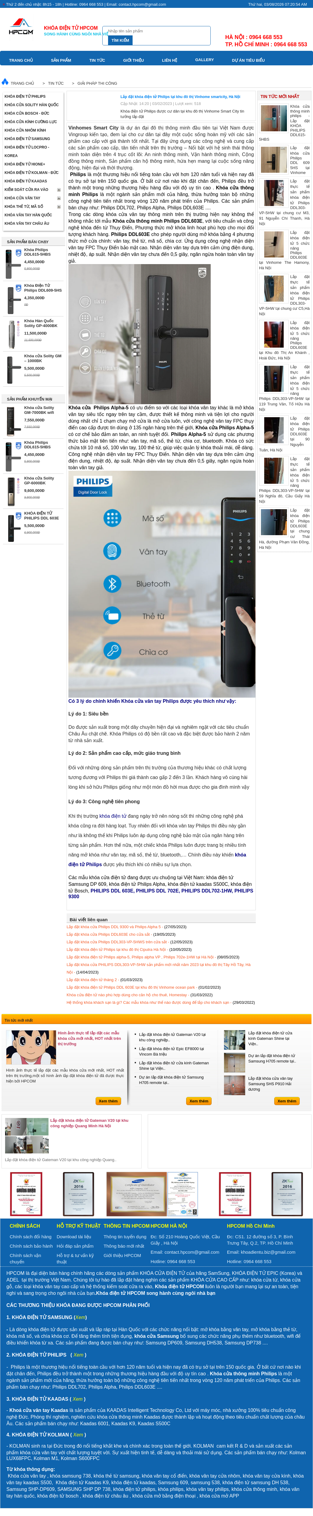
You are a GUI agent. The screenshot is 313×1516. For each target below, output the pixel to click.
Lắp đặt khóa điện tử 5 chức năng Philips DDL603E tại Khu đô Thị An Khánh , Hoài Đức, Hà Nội (284, 340)
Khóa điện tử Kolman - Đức (32, 173)
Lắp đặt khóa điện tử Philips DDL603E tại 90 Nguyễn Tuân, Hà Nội (284, 433)
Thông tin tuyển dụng (125, 1236)
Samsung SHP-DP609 (30, 1489)
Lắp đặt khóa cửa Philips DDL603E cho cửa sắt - (121, 934)
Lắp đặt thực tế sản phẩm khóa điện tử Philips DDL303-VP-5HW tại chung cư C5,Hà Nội (284, 295)
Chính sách (25, 1226)
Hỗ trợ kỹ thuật (78, 1226)
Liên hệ (169, 60)
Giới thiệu (133, 60)
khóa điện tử (236, 1482)
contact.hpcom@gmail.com (191, 1252)
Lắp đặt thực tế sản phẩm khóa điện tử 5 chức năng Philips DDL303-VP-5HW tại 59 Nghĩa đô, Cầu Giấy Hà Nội (284, 480)
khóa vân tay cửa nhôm (214, 1475)
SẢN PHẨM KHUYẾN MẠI (29, 399)
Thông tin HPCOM (127, 1226)
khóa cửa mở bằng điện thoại (164, 1495)
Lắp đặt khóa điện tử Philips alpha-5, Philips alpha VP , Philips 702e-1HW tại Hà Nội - (153, 957)
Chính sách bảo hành (31, 1246)
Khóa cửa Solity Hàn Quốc (32, 105)
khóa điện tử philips (134, 1489)
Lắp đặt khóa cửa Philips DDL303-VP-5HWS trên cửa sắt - (130, 942)
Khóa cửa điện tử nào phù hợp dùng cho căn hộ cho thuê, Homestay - (140, 995)
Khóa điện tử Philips (25, 96)
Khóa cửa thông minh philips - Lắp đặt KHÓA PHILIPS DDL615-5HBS (284, 122)
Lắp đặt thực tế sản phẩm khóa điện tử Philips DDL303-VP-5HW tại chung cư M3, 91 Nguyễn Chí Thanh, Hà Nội (284, 202)
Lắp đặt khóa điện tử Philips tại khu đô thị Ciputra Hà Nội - (129, 949)
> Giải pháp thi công (93, 83)
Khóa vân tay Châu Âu (27, 223)
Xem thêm (108, 1101)
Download (21, 71)
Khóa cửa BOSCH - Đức (27, 113)
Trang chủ (21, 60)
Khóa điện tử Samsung (27, 139)
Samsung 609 (173, 1482)
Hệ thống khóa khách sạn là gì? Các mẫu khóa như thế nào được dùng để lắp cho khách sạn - (161, 1002)
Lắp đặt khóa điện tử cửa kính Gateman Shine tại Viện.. (270, 1038)
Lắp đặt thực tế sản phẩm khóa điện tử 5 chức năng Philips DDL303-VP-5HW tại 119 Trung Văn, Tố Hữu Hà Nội (284, 388)
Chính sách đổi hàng (30, 1236)
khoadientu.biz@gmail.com (268, 1252)
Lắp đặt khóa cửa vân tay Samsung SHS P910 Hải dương (270, 1084)
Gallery (204, 59)
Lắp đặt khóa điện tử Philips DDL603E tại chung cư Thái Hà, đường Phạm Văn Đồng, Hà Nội (284, 528)
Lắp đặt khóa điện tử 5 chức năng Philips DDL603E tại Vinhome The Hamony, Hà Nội (284, 250)
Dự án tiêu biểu (248, 60)
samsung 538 (205, 1482)
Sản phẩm (61, 60)
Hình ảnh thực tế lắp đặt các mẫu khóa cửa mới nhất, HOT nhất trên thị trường (89, 1038)
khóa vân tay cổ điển (164, 1475)
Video (57, 71)
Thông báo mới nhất (124, 1246)
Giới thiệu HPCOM (122, 1255)
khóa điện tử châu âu (105, 1495)
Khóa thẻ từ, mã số (24, 207)
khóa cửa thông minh (254, 1489)
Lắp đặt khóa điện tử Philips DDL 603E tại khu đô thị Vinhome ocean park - (144, 987)
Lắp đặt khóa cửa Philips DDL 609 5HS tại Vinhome (284, 160)
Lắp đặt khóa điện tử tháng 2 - (105, 979)
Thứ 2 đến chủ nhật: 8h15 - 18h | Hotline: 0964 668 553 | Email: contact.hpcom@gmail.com (86, 4)
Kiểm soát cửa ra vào (26, 190)
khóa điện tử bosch (58, 1495)
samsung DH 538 (269, 1482)
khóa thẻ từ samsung (116, 1475)
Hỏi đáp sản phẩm (75, 1246)
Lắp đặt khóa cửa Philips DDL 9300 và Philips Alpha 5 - (126, 927)
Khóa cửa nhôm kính (25, 130)
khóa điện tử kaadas (133, 1482)
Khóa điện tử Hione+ (25, 164)
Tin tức (97, 60)
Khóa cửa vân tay (22, 198)
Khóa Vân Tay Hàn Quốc (28, 215)
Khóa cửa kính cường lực (31, 122)
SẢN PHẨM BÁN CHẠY (27, 242)
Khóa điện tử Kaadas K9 (82, 1482)
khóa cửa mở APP (219, 1495)
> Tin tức (52, 83)
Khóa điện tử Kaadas (26, 181)
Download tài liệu (74, 1236)
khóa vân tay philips (207, 1489)
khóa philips (171, 1489)
